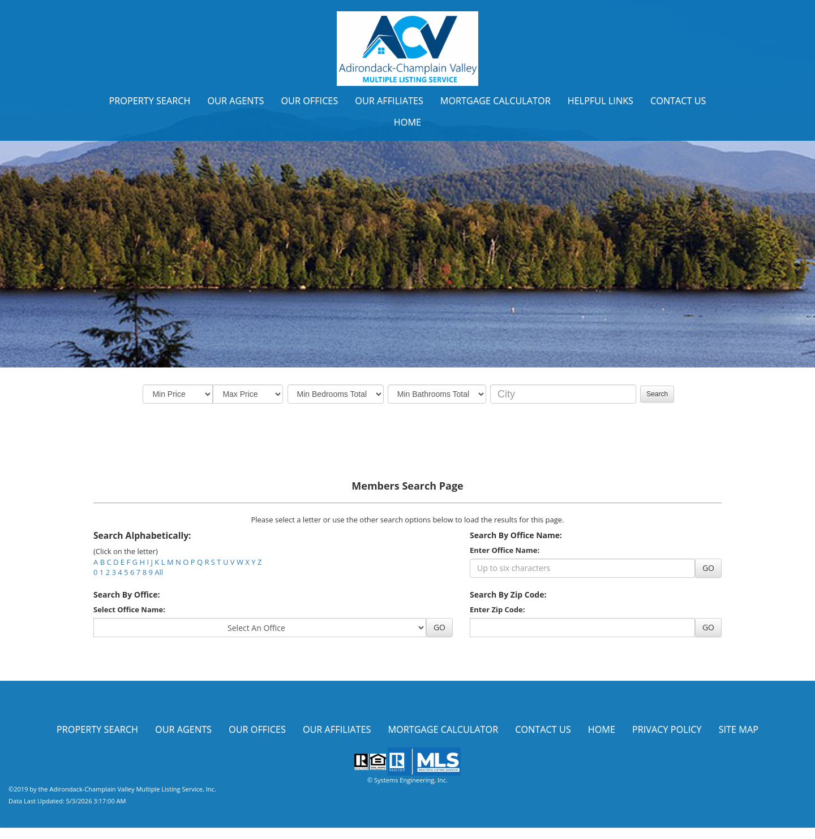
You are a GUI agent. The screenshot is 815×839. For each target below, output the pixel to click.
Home (407, 122)
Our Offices (309, 100)
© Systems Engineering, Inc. (407, 780)
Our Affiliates (389, 100)
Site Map (738, 729)
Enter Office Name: (504, 550)
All (159, 572)
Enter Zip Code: (497, 609)
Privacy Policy (667, 729)
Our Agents (235, 100)
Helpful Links (600, 100)
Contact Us (678, 100)
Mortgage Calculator (495, 100)
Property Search (149, 100)
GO (708, 568)
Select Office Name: (129, 609)
